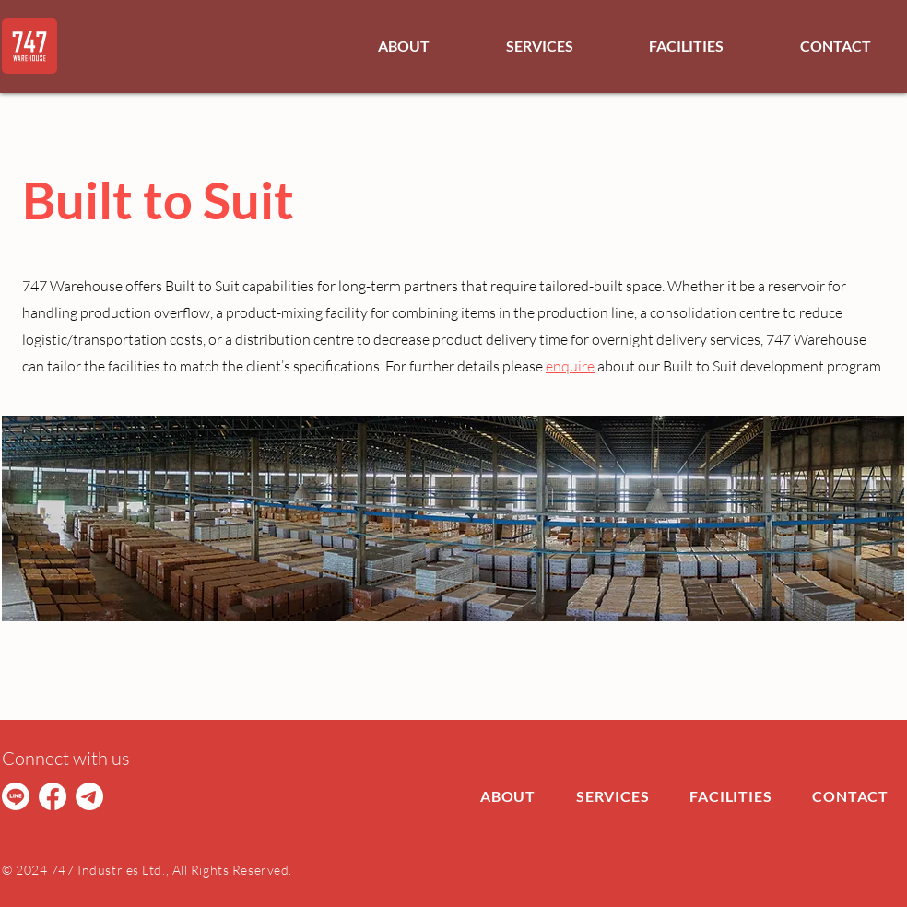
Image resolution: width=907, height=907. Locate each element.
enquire (570, 366)
